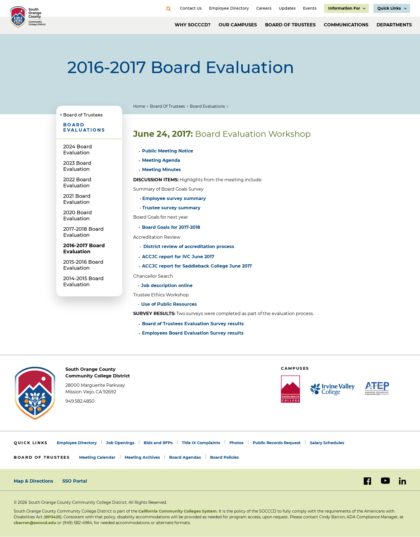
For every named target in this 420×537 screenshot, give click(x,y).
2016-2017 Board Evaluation (84, 249)
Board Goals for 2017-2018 (171, 227)
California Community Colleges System (177, 511)
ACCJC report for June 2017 (178, 256)
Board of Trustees (290, 24)
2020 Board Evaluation (77, 216)
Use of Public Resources (169, 304)
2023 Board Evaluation (77, 166)
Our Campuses (238, 24)
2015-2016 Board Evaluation (83, 265)
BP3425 (52, 516)
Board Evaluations (207, 106)
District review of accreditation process (188, 246)
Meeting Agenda (161, 160)
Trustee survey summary (171, 207)
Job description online (167, 285)
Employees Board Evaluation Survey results (193, 333)
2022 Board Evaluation (77, 183)
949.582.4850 (79, 401)
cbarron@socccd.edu (35, 522)
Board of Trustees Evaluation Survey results (193, 323)
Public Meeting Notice (167, 151)
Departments (394, 24)
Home (139, 106)
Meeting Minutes (161, 169)
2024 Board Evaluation (77, 150)
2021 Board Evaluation (76, 199)
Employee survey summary (174, 198)
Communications (346, 24)
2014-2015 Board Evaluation (83, 282)
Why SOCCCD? (192, 24)
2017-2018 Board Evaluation (83, 232)
